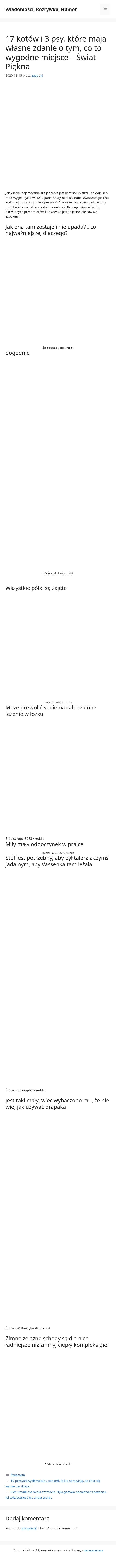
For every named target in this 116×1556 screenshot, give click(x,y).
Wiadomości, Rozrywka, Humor (41, 9)
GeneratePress (93, 1550)
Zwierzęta (18, 1475)
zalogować (29, 1528)
